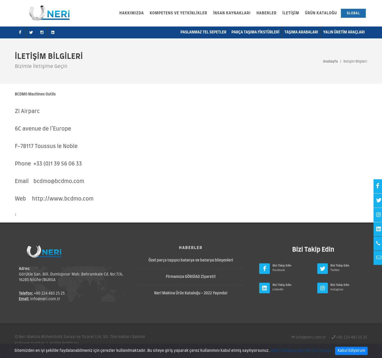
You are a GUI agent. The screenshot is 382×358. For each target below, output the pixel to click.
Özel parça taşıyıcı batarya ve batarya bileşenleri (191, 260)
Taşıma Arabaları (301, 32)
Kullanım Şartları (30, 344)
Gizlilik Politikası (64, 344)
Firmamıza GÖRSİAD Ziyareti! (191, 277)
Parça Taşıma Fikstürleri (256, 32)
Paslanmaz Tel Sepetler (203, 32)
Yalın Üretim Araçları (344, 32)
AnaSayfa (330, 61)
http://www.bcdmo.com (63, 199)
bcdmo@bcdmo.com (58, 181)
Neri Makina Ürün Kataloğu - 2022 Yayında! (191, 293)
